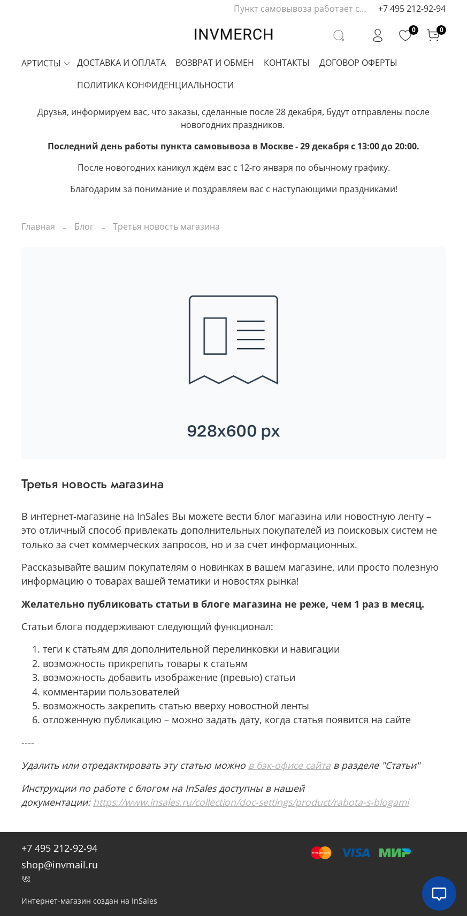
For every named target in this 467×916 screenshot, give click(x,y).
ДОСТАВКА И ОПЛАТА (121, 63)
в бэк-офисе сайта (289, 765)
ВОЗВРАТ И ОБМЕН (214, 63)
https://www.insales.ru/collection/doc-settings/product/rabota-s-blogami (251, 802)
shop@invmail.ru (59, 864)
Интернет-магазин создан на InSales (89, 901)
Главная (38, 226)
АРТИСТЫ (46, 63)
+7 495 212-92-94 (412, 8)
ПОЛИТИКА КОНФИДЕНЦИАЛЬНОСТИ (155, 85)
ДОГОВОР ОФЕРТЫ (358, 63)
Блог (84, 226)
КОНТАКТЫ (287, 63)
